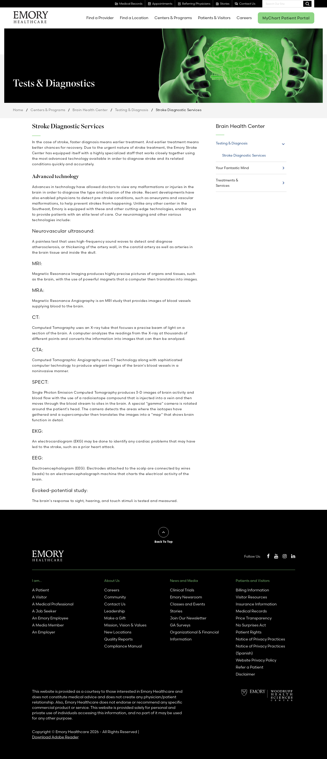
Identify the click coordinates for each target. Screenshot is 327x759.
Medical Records (251, 611)
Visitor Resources (251, 597)
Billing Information (252, 590)
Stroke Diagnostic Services (244, 155)
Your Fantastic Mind (232, 168)
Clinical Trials (182, 590)
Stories (176, 611)
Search (307, 3)
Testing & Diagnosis (131, 110)
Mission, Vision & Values (125, 625)
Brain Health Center (90, 110)
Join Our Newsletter (188, 618)
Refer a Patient (249, 667)
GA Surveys (180, 625)
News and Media (184, 580)
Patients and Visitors (252, 580)
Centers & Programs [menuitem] (173, 17)
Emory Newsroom (186, 597)
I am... (37, 580)
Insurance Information (256, 604)
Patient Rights (248, 632)
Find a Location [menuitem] (134, 17)
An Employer (43, 632)
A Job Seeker (44, 611)
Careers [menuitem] (244, 17)
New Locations (117, 632)
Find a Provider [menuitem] (100, 17)
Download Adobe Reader (55, 737)
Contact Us (114, 604)
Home (18, 110)
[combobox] (288, 3)
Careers (111, 590)
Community (115, 597)
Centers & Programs (48, 110)
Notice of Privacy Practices (260, 639)
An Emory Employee (50, 618)
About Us (111, 580)
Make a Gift (115, 618)
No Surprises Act (251, 625)
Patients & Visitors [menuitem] (214, 17)
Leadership (114, 611)
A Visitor (39, 597)
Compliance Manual (123, 646)
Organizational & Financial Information (194, 636)
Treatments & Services (227, 183)
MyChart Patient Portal (286, 18)
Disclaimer (245, 674)
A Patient (40, 590)
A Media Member (48, 625)
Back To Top (163, 542)
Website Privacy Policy (256, 660)
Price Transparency (254, 618)
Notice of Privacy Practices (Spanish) (260, 650)
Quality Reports (118, 639)
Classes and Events (187, 604)
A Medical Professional (52, 604)
